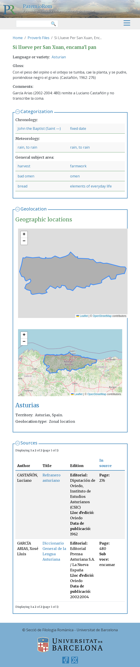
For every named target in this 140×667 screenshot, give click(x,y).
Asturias (27, 405)
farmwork (78, 166)
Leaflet (82, 316)
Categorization (36, 111)
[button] (24, 234)
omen (75, 176)
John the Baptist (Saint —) (39, 128)
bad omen (26, 176)
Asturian (59, 57)
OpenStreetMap (102, 316)
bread (22, 186)
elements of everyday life (91, 186)
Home (18, 37)
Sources (28, 443)
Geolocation (33, 209)
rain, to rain (27, 147)
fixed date (78, 128)
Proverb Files (38, 37)
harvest (24, 166)
